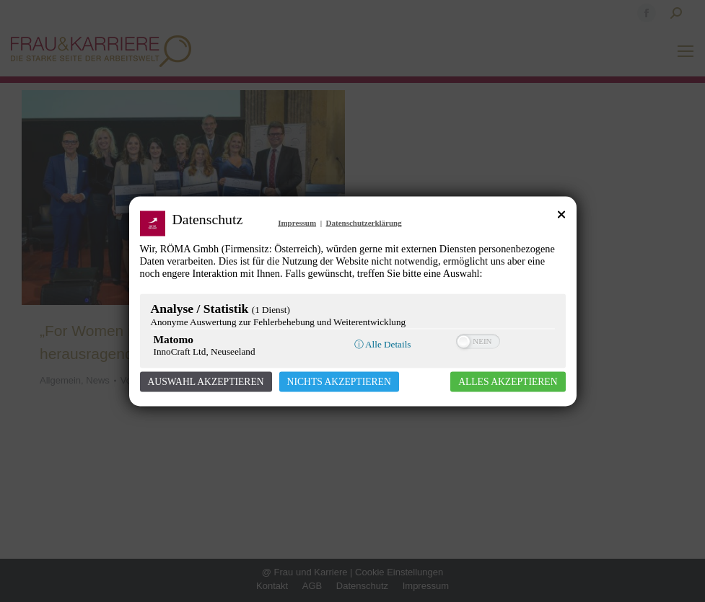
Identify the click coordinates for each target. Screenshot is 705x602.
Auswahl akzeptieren (206, 381)
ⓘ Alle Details (382, 343)
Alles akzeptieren (507, 381)
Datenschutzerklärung (364, 222)
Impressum (297, 222)
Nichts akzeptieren (339, 381)
